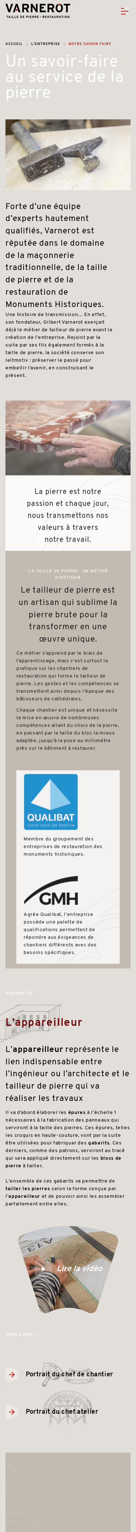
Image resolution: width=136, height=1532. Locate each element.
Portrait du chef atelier (51, 1412)
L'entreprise (45, 44)
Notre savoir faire (90, 44)
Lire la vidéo (68, 1270)
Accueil (14, 44)
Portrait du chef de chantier (59, 1375)
